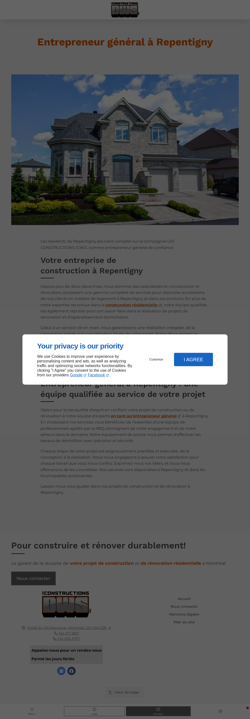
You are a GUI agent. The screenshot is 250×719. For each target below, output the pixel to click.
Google (76, 375)
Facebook (96, 375)
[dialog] (125, 359)
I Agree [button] (193, 359)
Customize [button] (156, 359)
